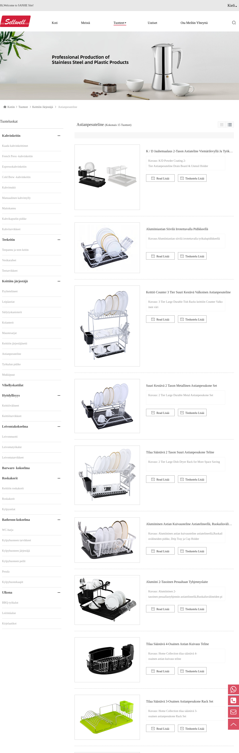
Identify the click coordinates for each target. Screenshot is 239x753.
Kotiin (11, 107)
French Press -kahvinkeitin (17, 156)
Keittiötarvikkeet (11, 416)
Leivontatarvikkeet (13, 457)
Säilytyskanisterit (12, 312)
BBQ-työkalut (10, 602)
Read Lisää (160, 178)
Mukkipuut (8, 374)
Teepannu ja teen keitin (15, 249)
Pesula (6, 571)
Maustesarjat (9, 333)
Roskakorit (10, 478)
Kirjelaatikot (9, 623)
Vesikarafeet (9, 260)
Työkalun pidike (11, 364)
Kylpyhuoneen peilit (14, 561)
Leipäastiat (8, 301)
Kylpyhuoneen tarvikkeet (16, 540)
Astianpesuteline (11, 353)
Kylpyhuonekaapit (12, 582)
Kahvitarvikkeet (11, 229)
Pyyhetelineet (10, 291)
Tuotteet (119, 23)
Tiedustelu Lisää (192, 178)
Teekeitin (8, 239)
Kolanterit (8, 322)
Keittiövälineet (10, 405)
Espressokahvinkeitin (14, 166)
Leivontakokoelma (15, 426)
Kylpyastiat (8, 509)
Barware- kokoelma (16, 468)
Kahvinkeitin (11, 135)
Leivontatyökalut (12, 447)
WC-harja (7, 529)
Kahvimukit (9, 187)
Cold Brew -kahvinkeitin (16, 177)
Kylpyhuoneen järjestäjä (16, 550)
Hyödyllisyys (11, 395)
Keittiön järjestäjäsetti (14, 343)
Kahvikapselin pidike (14, 218)
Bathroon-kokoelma (16, 519)
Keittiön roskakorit (13, 488)
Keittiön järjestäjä (42, 107)
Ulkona (7, 592)
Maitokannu (9, 208)
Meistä (85, 23)
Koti (55, 23)
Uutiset (152, 23)
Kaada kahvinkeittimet (15, 145)
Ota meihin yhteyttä (194, 23)
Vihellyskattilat (12, 385)
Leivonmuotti (10, 436)
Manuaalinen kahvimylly (16, 197)
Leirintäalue (9, 613)
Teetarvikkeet (10, 270)
